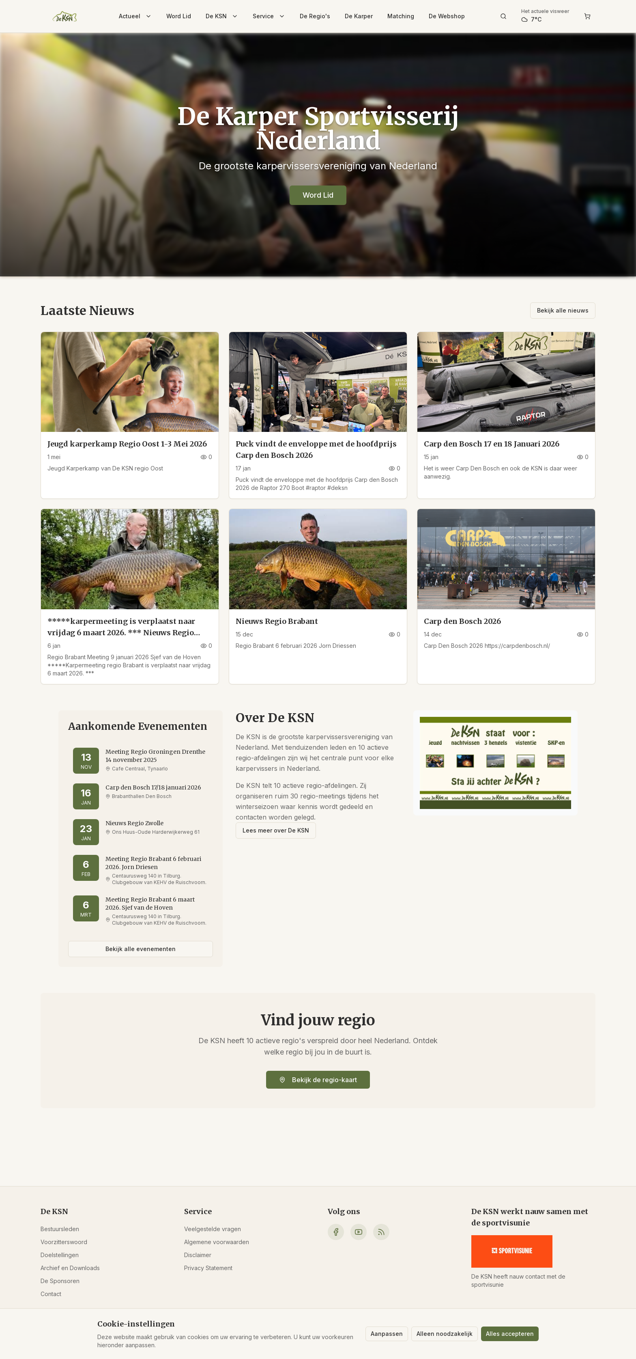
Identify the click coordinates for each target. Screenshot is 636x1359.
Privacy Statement (208, 1267)
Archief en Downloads (70, 1267)
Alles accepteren (510, 1333)
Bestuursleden (60, 1228)
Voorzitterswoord (64, 1241)
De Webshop (447, 16)
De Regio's (315, 16)
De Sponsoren (60, 1280)
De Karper (359, 16)
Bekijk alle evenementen (140, 948)
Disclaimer (197, 1254)
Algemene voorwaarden (216, 1241)
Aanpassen (387, 1333)
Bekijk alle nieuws (563, 310)
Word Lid (178, 16)
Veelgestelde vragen (212, 1228)
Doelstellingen (60, 1254)
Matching (400, 16)
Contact (51, 1293)
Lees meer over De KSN (276, 830)
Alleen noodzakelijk (445, 1333)
